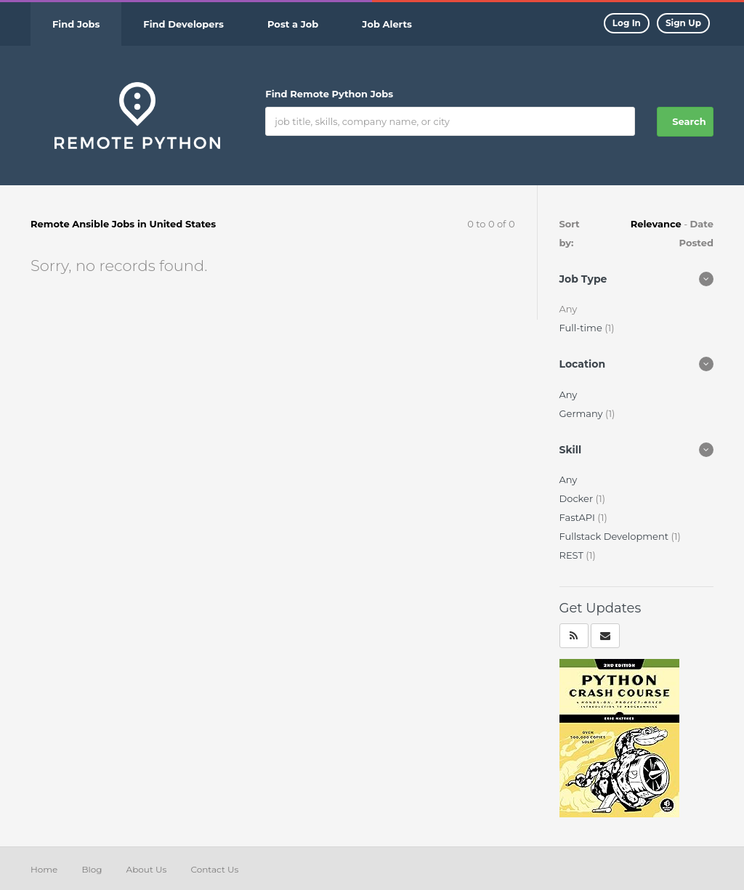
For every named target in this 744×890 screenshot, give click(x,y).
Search (688, 121)
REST (572, 555)
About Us (146, 869)
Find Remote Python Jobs (329, 94)
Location (582, 364)
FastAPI (578, 517)
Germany (582, 413)
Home (44, 869)
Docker (577, 498)
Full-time (582, 327)
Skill (570, 449)
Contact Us (214, 869)
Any (568, 394)
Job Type (583, 279)
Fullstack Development (615, 536)
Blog (91, 869)
